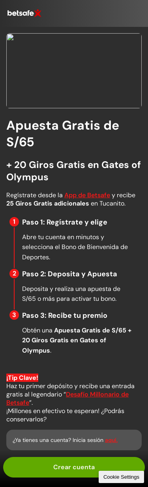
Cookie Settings (121, 477)
